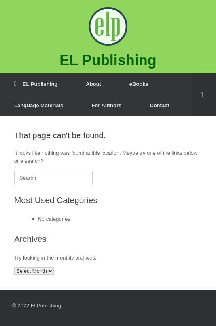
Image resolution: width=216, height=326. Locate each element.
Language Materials (38, 105)
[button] (204, 94)
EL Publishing (35, 84)
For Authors (106, 105)
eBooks (138, 84)
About (93, 84)
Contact (159, 105)
